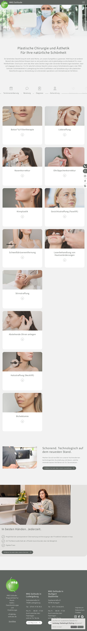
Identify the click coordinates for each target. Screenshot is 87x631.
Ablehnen (73, 627)
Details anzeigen (57, 627)
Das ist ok (80, 627)
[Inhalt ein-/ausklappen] (22, 134)
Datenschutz (79, 610)
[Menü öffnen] (83, 2)
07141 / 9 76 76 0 (36, 607)
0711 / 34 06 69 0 (58, 607)
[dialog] (68, 623)
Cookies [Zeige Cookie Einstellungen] (78, 613)
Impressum (79, 608)
